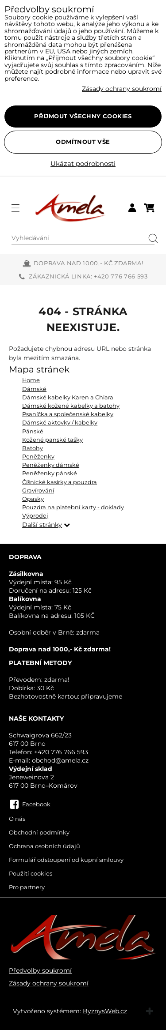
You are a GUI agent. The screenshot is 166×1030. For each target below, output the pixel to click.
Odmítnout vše (83, 141)
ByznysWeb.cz (105, 1011)
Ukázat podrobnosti (83, 164)
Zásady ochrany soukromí (49, 983)
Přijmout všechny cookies (83, 116)
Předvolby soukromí (40, 970)
